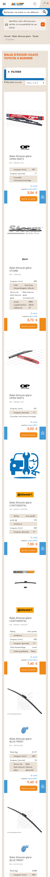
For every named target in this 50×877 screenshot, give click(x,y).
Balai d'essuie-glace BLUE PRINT (20, 740)
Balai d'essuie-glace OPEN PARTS (20, 157)
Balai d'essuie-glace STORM (20, 269)
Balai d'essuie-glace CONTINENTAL (20, 504)
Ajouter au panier (28, 199)
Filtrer (16, 71)
